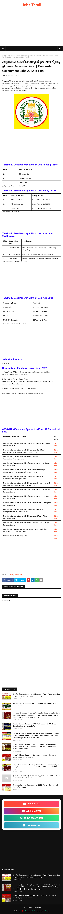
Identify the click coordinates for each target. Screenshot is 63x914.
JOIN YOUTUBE (31, 803)
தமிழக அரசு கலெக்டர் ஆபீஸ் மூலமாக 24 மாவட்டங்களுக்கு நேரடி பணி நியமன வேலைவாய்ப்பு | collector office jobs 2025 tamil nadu (36, 767)
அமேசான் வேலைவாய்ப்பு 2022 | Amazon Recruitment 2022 (34, 704)
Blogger (47, 911)
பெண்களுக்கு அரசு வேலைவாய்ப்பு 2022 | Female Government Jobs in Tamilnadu (35, 786)
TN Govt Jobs (11, 55)
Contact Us (37, 908)
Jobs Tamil (31, 5)
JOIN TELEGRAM (31, 825)
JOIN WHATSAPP (31, 818)
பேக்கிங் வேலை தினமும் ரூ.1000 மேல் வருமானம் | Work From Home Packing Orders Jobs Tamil (35, 725)
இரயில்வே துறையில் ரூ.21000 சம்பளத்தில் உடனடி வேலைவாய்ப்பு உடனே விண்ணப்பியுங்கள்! (36, 777)
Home (4, 55)
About (30, 908)
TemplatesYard (30, 911)
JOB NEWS (10, 575)
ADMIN (4, 75)
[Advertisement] (31, 28)
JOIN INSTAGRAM (31, 811)
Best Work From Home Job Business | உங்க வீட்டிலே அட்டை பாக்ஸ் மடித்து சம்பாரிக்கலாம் (35, 756)
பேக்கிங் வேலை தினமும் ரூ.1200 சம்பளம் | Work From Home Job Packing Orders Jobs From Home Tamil (36, 695)
